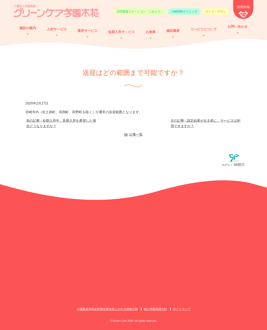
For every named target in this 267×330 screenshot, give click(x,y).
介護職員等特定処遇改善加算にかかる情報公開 (107, 309)
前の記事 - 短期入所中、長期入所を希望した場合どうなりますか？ (61, 123)
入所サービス (57, 29)
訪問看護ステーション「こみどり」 (140, 11)
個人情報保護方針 (155, 309)
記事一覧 (136, 134)
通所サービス (87, 30)
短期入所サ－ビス (121, 32)
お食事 (151, 32)
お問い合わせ (238, 26)
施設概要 (173, 30)
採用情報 (243, 7)
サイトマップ (181, 309)
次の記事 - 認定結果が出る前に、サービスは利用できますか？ (205, 123)
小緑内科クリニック (184, 11)
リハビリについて (203, 29)
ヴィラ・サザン (215, 11)
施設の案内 (27, 28)
